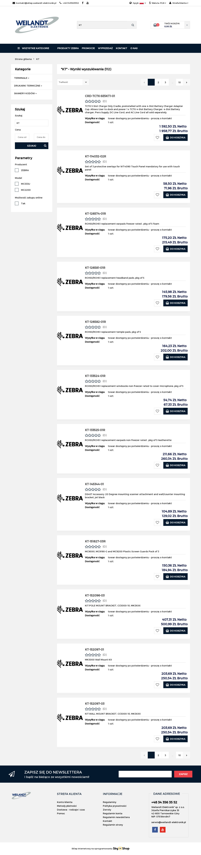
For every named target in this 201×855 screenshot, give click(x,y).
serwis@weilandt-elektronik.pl (168, 822)
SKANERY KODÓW (25, 93)
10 (179, 82)
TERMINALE (21, 78)
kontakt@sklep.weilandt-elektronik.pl (34, 3)
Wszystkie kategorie (33, 48)
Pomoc (61, 813)
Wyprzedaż (105, 48)
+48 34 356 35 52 (164, 802)
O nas (134, 48)
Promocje (88, 48)
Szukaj (31, 145)
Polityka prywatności (114, 806)
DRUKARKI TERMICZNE (28, 85)
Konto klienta (64, 802)
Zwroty (107, 809)
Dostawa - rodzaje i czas (71, 809)
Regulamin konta (112, 813)
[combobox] (73, 82)
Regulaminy (109, 802)
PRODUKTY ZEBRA (68, 48)
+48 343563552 (69, 3)
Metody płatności (67, 806)
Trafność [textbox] (63, 82)
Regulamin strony (113, 824)
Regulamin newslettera (116, 817)
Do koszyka (175, 137)
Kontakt (121, 48)
